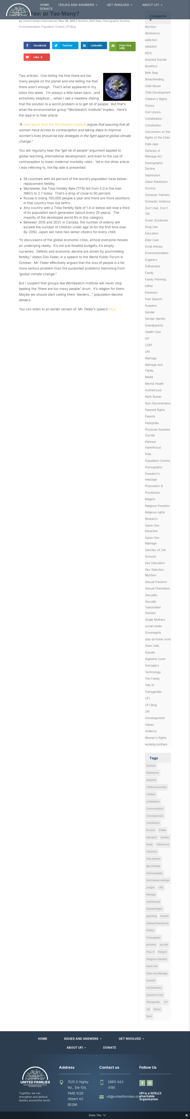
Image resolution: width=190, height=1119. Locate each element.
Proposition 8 (154, 486)
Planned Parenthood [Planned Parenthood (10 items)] (157, 923)
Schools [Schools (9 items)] (150, 980)
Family (149, 273)
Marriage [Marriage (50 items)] (151, 894)
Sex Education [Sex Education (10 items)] (154, 987)
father (149, 286)
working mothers (156, 744)
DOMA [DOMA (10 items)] (162, 830)
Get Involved (118, 5)
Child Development (157, 92)
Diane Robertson (156, 182)
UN (147, 711)
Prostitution (152, 492)
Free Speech (153, 299)
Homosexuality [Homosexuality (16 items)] (154, 873)
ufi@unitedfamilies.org (124, 1096)
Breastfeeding (154, 79)
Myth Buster (153, 396)
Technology (153, 672)
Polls (148, 454)
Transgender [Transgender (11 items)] (153, 1002)
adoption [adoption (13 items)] (151, 780)
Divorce (150, 188)
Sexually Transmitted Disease (152, 607)
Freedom (151, 306)
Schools (150, 556)
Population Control (52, 26)
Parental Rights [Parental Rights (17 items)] (154, 908)
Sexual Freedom (156, 582)
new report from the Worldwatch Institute (54, 124)
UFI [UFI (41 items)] (165, 1002)
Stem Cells (152, 646)
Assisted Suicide (156, 59)
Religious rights (155, 512)
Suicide (150, 652)
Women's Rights (156, 738)
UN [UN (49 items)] (148, 1009)
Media (149, 377)
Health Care (153, 332)
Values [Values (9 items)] (157, 1009)
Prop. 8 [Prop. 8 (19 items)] (150, 951)
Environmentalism (29, 26)
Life (147, 351)
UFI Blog (70, 26)
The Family (152, 678)
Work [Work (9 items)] (149, 1016)
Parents (150, 416)
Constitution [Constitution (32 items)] (153, 822)
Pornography (153, 467)
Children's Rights (156, 99)
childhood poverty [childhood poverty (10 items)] (156, 787)
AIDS (148, 53)
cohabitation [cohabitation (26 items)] (153, 801)
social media (153, 626)
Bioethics (151, 66)
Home (44, 5)
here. (113, 309)
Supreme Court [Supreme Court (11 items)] (154, 995)
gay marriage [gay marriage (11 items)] (153, 866)
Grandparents (154, 325)
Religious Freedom (157, 506)
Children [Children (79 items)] (150, 794)
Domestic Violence (157, 201)
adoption (151, 46)
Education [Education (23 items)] (151, 837)
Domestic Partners (157, 195)
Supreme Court (155, 659)
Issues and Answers (76, 5)
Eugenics (151, 260)
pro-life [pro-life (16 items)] (164, 944)
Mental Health (154, 383)
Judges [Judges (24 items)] (150, 887)
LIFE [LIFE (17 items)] (161, 887)
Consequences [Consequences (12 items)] (154, 815)
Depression (152, 175)
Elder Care (152, 240)
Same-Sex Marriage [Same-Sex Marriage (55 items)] (156, 973)
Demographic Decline (116, 20)
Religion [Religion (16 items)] (162, 951)
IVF (147, 338)
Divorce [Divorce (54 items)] (150, 830)
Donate (46, 9)
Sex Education (155, 563)
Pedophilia (152, 423)
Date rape (151, 144)
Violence (151, 731)
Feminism (151, 292)
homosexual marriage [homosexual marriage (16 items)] (157, 880)
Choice (149, 105)
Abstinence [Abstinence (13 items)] (152, 772)
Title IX (149, 685)
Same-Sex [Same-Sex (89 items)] (152, 966)
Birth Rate (95, 20)
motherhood (153, 390)
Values (149, 724)
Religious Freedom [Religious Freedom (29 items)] (156, 959)
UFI (147, 698)
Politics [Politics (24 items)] (150, 930)
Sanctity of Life (155, 550)
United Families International (40, 20)
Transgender (153, 692)
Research (151, 519)
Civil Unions (153, 112)
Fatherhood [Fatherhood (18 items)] (163, 844)
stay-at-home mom (158, 639)
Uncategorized (155, 718)
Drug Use (151, 227)
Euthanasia (152, 266)
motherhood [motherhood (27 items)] (153, 901)
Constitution (153, 125)
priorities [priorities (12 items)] (151, 944)
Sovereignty (153, 632)
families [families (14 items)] (165, 837)
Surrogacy (152, 665)
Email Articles (154, 246)
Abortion (83, 20)
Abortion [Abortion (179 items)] (151, 765)
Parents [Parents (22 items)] (164, 916)
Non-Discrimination (158, 403)
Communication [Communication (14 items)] (154, 808)
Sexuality (151, 595)
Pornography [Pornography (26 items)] (153, 937)
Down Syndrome (156, 220)
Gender (150, 312)
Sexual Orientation (157, 588)
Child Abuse (153, 86)
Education (151, 233)
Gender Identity (155, 319)
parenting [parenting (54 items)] (151, 916)
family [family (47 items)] (149, 844)
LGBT (149, 345)
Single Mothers (155, 619)
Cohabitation (153, 118)
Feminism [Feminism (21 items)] (151, 851)
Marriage (151, 358)
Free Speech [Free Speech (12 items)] (153, 858)
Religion (150, 499)
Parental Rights (155, 410)
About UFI (150, 5)
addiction (151, 40)
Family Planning (155, 279)
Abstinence (152, 33)
